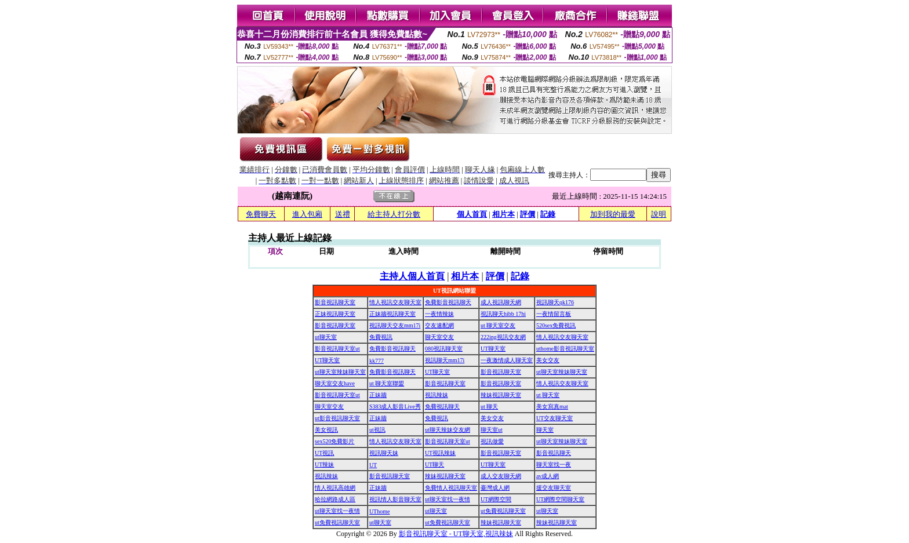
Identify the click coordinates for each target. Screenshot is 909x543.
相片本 (503, 214)
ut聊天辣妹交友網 (447, 430)
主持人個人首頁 (412, 276)
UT (373, 465)
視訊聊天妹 (383, 453)
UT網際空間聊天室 (560, 499)
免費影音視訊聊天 (448, 302)
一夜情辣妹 (439, 314)
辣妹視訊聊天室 (501, 395)
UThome (379, 511)
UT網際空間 (496, 499)
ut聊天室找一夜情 (447, 499)
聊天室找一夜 (553, 464)
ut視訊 (377, 430)
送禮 (342, 214)
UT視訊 (324, 453)
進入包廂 (307, 214)
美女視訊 (326, 430)
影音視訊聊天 (553, 453)
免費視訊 (380, 337)
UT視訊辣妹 (440, 453)
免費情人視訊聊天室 (451, 487)
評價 (527, 214)
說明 (658, 214)
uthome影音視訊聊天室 (565, 348)
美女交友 (547, 360)
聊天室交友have (335, 383)
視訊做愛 (492, 441)
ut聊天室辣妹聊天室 (340, 372)
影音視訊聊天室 (335, 302)
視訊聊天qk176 (555, 302)
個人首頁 (472, 214)
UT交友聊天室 (554, 418)
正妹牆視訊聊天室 (392, 314)
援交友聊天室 (553, 487)
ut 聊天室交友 (498, 325)
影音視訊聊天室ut (337, 348)
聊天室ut (492, 430)
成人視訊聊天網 (501, 302)
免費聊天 (261, 214)
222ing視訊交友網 (503, 337)
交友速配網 (439, 325)
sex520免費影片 (334, 441)
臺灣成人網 (495, 487)
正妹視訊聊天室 (335, 314)
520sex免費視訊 (556, 325)
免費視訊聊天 (442, 406)
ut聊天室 (326, 337)
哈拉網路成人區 (335, 499)
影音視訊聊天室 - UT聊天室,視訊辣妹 (456, 534)
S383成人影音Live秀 (395, 406)
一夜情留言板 (553, 314)
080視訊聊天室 (444, 348)
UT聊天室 (493, 348)
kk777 (376, 361)
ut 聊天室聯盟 (386, 383)
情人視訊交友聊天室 (395, 302)
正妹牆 (378, 395)
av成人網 (547, 476)
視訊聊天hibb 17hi (503, 314)
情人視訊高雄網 (335, 487)
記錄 (547, 214)
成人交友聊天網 (501, 476)
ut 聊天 (489, 406)
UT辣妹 (324, 464)
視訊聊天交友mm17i (394, 325)
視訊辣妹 (436, 395)
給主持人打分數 (394, 214)
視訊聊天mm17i (444, 360)
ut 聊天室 (547, 395)
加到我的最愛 (612, 214)
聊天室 (545, 430)
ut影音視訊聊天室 (337, 418)
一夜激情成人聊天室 (507, 360)
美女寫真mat (552, 406)
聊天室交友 (439, 337)
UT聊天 (434, 464)
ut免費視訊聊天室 (503, 511)
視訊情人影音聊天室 (395, 499)
